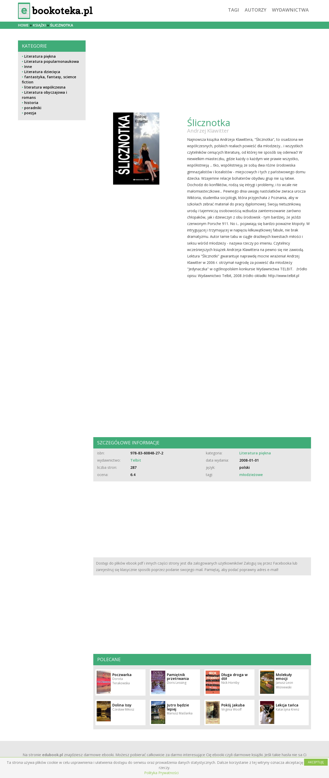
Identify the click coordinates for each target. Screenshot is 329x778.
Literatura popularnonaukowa (51, 61)
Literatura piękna (40, 56)
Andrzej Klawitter (208, 130)
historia (31, 102)
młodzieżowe (251, 474)
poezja (30, 112)
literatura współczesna (45, 87)
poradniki (32, 107)
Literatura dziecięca (42, 71)
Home (23, 25)
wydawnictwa (290, 10)
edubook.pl (52, 754)
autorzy (255, 10)
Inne (28, 66)
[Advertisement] (52, 236)
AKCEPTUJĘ (316, 762)
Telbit (135, 460)
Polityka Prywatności (161, 772)
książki (39, 25)
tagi (233, 10)
